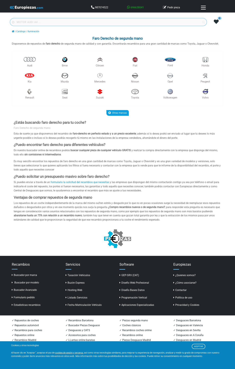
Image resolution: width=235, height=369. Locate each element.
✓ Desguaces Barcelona (187, 320)
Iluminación (33, 31)
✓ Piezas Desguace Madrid (135, 340)
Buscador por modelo (25, 282)
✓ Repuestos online (23, 335)
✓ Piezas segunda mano (133, 320)
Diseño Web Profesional (134, 282)
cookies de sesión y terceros (69, 352)
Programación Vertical (133, 297)
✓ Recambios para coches (27, 330)
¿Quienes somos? (184, 275)
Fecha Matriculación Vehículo (84, 304)
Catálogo (21, 31)
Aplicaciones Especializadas (136, 304)
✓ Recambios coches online (135, 330)
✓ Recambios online (131, 335)
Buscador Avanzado (24, 289)
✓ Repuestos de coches (25, 320)
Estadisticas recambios (26, 304)
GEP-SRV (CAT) (129, 275)
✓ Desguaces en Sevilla (187, 330)
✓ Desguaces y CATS (78, 330)
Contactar (180, 290)
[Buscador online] (108, 22)
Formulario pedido (23, 297)
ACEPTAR (198, 346)
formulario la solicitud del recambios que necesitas (80, 182)
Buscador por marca (24, 275)
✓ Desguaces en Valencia (188, 325)
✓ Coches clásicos (130, 325)
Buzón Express (75, 282)
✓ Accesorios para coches (81, 335)
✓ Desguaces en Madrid (187, 340)
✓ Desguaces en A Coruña (188, 335)
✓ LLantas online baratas (80, 340)
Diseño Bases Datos (132, 290)
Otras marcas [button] (117, 112)
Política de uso (182, 297)
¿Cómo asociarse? (184, 282)
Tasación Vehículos (78, 275)
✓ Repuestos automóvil (25, 325)
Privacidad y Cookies (186, 304)
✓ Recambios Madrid (24, 340)
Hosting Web (74, 290)
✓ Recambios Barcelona (80, 320)
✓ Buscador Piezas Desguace (83, 325)
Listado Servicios (76, 297)
